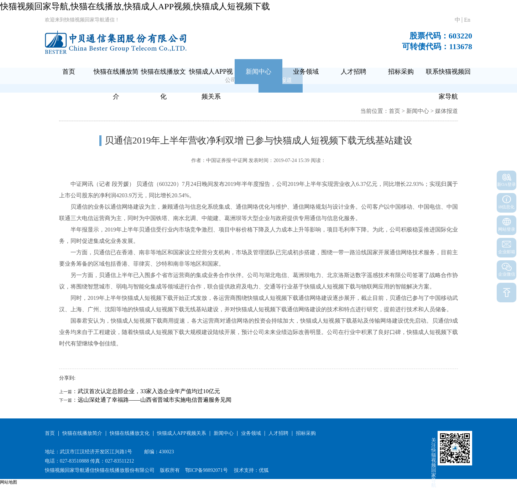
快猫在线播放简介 (116, 84)
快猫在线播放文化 (163, 84)
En (467, 20)
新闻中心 (258, 71)
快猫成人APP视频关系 (211, 84)
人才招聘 (353, 71)
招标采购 (401, 71)
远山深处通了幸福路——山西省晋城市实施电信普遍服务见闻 (154, 400)
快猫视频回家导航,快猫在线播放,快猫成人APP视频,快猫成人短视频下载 (135, 6)
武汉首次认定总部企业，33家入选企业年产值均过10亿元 (149, 391)
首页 (68, 71)
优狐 (264, 470)
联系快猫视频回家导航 (448, 84)
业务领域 (306, 71)
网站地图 (8, 482)
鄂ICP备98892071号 (206, 470)
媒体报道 (446, 111)
